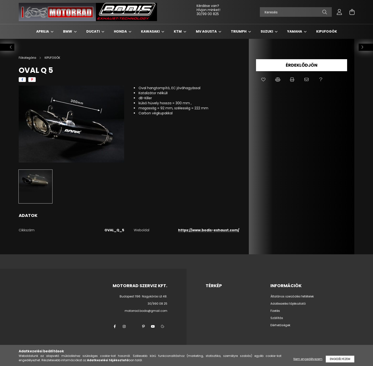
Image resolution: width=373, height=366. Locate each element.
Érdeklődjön (301, 65)
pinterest (143, 326)
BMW (68, 31)
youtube (153, 326)
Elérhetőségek (280, 325)
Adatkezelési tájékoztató (288, 303)
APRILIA (43, 31)
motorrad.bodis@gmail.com (146, 311)
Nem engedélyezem (307, 359)
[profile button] (339, 12)
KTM (178, 31)
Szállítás (276, 318)
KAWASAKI (150, 31)
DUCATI (93, 31)
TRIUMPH (239, 31)
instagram (124, 326)
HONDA (121, 31)
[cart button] (352, 12)
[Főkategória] (28, 58)
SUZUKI (267, 31)
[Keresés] (296, 12)
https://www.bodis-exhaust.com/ (208, 230)
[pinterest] (32, 79)
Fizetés (275, 311)
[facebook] (22, 79)
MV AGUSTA (206, 31)
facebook (114, 326)
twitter (134, 326)
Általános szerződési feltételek (292, 296)
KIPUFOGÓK (326, 31)
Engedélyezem (340, 359)
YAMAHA (295, 31)
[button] (263, 79)
